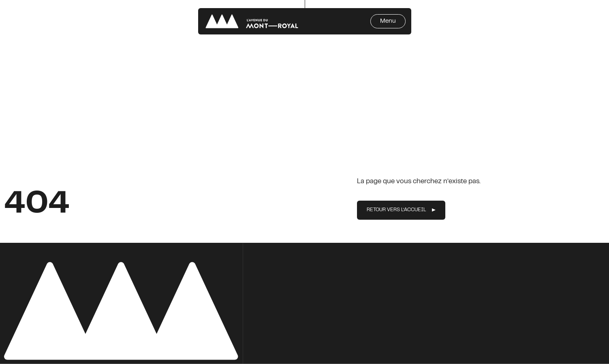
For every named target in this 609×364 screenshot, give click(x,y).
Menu (388, 21)
